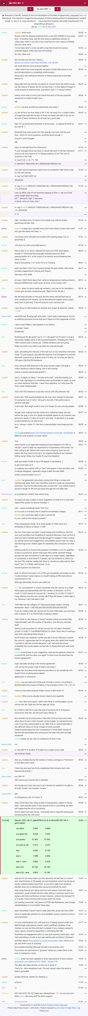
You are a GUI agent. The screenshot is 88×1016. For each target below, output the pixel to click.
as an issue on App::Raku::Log (67, 1008)
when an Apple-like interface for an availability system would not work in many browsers (45, 915)
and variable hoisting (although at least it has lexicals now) (39, 947)
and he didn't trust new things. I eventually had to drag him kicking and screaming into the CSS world (44, 813)
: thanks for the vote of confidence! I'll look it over (38, 739)
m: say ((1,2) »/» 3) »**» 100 (26, 160)
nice (16, 441)
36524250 (19, 180)
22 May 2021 (50, 27)
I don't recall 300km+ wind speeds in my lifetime (35, 325)
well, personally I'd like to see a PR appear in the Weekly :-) (39, 461)
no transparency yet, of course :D (28, 797)
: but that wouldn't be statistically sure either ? (37, 107)
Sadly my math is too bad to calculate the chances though (39, 346)
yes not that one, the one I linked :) (36, 61)
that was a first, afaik (23, 274)
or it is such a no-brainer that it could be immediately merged (40, 511)
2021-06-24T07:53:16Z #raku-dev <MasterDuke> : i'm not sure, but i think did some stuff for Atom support (44, 994)
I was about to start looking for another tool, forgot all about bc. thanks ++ (44, 309)
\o (16, 988)
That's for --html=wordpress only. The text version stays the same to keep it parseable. (43, 969)
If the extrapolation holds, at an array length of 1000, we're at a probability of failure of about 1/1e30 (41, 525)
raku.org (82, 15)
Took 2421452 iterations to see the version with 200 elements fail (42, 392)
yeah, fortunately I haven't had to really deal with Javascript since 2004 (44, 911)
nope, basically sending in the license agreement (35, 664)
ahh (16, 794)
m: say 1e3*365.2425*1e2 (25, 176)
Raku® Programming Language (54, 1005)
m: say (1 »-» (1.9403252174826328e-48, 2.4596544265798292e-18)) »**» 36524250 (44, 187)
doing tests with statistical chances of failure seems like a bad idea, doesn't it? (43, 77)
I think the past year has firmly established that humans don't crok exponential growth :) (42, 769)
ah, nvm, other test (22, 54)
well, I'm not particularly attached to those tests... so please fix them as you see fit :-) (44, 125)
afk (16, 101)
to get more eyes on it (24, 465)
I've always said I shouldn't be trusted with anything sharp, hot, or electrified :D (42, 238)
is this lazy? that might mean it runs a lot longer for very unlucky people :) (44, 407)
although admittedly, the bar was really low (32, 582)
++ (18, 982)
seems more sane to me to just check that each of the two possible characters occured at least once (43, 96)
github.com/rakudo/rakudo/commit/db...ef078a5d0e (51, 433)
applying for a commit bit (25, 677)
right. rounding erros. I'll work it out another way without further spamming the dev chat (41, 221)
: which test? (23, 32)
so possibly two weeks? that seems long (31, 494)
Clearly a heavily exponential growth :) (30, 372)
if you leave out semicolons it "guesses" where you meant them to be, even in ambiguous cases (44, 951)
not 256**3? (20, 776)
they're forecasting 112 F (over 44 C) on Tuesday (35, 263)
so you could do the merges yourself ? (30, 518)
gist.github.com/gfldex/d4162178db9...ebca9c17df (36, 962)
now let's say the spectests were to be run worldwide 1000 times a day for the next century (44, 171)
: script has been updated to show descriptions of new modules (44, 960)
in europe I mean (22, 328)
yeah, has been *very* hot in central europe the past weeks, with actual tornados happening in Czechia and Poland (44, 269)
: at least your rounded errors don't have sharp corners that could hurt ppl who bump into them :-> (45, 230)
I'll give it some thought (24, 138)
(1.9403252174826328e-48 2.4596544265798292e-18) (38, 164)
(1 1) (17, 214)
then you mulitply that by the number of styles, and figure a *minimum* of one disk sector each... (44, 761)
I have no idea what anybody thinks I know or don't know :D (39, 690)
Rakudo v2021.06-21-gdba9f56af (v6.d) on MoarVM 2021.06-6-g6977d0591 (42, 846)
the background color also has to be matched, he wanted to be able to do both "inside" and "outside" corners (44, 786)
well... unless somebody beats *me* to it (31, 508)
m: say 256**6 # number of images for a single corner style (39, 750)
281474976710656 (23, 754)
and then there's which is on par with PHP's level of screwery (44, 942)
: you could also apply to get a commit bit (35, 515)
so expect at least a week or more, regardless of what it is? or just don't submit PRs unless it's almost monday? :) (44, 501)
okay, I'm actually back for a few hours (30, 147)
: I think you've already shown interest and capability (39, 696)
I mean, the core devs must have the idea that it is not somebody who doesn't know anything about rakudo (44, 671)
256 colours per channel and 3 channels (31, 780)
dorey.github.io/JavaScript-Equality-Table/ (46, 941)
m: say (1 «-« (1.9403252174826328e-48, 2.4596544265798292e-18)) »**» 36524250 (44, 208)
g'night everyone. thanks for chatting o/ (31, 977)
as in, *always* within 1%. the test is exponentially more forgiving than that (44, 425)
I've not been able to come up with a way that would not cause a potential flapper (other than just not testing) (41, 49)
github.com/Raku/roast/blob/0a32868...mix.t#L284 (36, 63)
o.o (16, 744)
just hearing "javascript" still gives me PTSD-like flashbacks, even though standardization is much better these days (45, 903)
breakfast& (19, 331)
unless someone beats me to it (27, 475)
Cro (32, 1005)
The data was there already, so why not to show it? (36, 965)
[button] (85, 3)
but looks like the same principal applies (31, 66)
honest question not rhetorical (27, 568)
